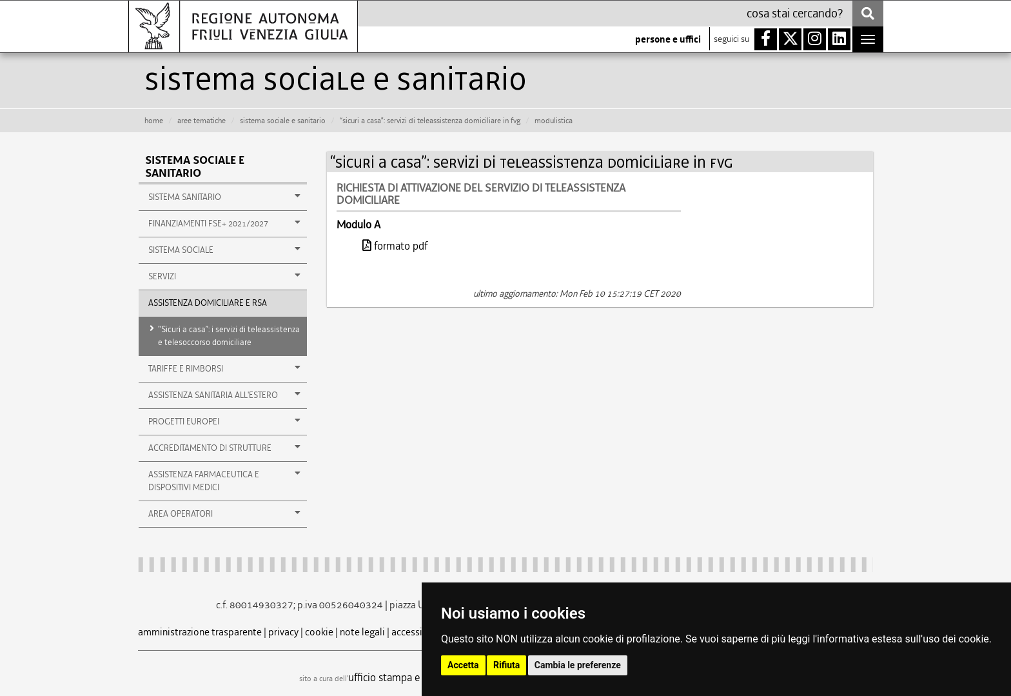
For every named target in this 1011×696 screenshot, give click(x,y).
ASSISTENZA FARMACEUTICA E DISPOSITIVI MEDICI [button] (224, 480)
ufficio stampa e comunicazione (418, 677)
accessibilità (418, 632)
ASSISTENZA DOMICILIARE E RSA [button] (207, 302)
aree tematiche (201, 120)
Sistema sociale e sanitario (194, 167)
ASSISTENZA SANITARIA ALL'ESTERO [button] (224, 395)
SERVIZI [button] (224, 276)
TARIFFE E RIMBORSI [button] (224, 368)
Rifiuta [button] (506, 665)
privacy (283, 632)
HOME (153, 120)
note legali (362, 632)
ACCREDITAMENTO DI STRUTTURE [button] (224, 447)
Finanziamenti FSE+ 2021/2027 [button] (224, 223)
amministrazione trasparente (200, 632)
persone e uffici (668, 39)
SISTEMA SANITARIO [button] (224, 197)
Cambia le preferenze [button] (578, 665)
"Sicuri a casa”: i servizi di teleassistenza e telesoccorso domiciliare (229, 336)
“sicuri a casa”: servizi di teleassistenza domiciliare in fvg (430, 120)
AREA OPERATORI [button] (224, 513)
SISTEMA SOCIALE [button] (224, 249)
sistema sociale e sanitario (283, 120)
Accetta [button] (463, 665)
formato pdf (394, 246)
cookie (319, 632)
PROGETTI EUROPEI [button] (224, 421)
